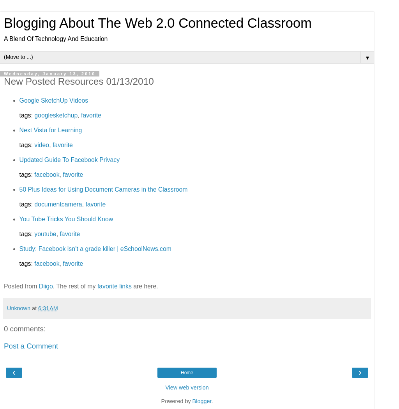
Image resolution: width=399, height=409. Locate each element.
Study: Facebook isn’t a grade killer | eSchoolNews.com (95, 248)
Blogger (202, 401)
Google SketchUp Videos (53, 100)
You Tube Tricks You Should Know (66, 219)
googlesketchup (56, 115)
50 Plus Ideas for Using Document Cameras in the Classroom (103, 189)
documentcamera (58, 204)
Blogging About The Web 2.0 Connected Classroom (158, 23)
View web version (187, 387)
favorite (91, 115)
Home (187, 372)
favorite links (114, 286)
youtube (45, 234)
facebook (46, 174)
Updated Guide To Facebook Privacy (69, 159)
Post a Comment (31, 346)
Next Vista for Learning (50, 130)
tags (25, 115)
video (41, 145)
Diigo (46, 286)
